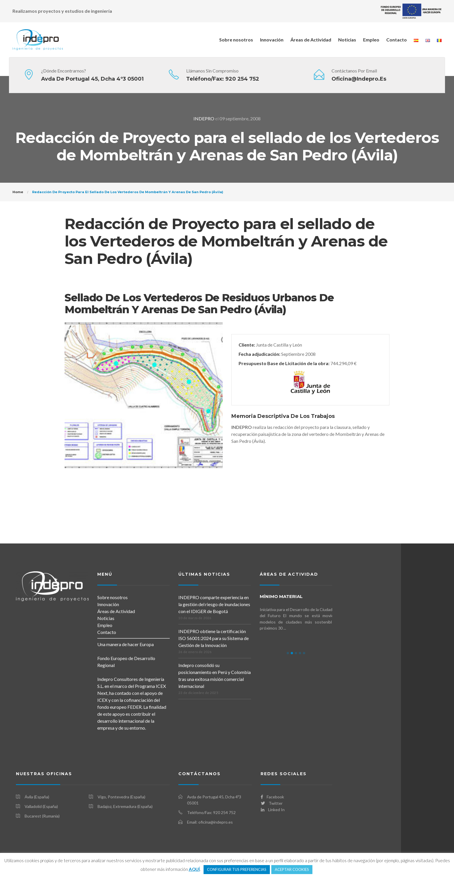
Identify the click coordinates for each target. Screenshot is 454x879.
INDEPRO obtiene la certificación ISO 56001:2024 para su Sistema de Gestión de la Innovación (213, 638)
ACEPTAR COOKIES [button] (292, 869)
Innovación (271, 39)
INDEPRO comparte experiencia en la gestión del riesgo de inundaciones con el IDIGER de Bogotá (214, 604)
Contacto (396, 39)
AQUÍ (194, 869)
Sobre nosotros (236, 39)
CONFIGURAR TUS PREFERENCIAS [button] (236, 869)
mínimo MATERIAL (281, 596)
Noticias (347, 39)
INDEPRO (203, 118)
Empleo (371, 39)
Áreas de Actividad (310, 39)
